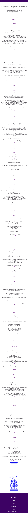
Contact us (14, 509)
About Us (14, 504)
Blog (14, 500)
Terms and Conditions (14, 506)
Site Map (14, 503)
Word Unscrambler (14, 497)
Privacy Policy (14, 507)
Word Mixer (14, 495)
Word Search (14, 498)
